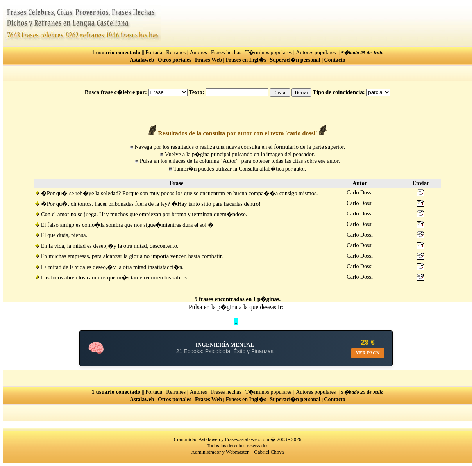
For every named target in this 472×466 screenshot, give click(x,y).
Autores (198, 52)
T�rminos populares (268, 52)
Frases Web (208, 60)
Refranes (176, 52)
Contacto (334, 60)
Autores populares (316, 52)
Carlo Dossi (360, 193)
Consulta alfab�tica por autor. (272, 169)
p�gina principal (211, 154)
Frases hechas (226, 52)
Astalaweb (142, 60)
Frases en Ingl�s (246, 60)
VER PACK (368, 353)
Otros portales (174, 60)
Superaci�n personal (295, 60)
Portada (153, 52)
